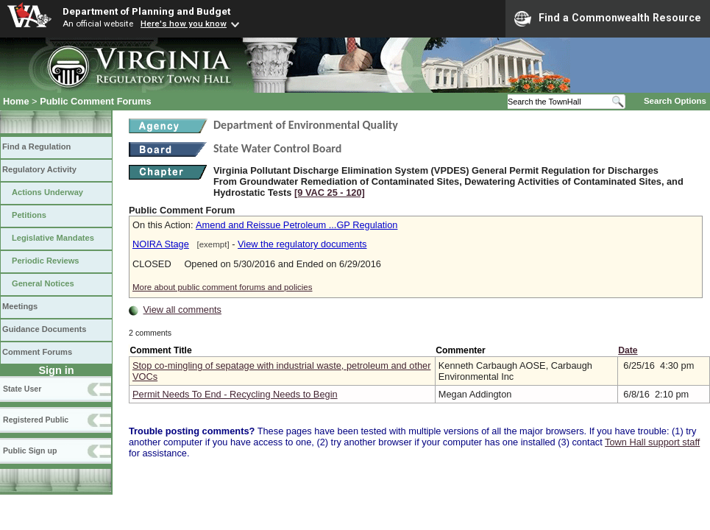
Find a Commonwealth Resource (607, 18)
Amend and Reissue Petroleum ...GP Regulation (296, 224)
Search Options (675, 100)
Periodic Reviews (45, 260)
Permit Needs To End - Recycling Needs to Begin (235, 394)
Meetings (20, 306)
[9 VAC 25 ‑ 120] (329, 192)
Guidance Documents (44, 329)
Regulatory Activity (39, 169)
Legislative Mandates (53, 237)
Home (16, 101)
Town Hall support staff (652, 442)
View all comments (182, 309)
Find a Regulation (36, 146)
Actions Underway (47, 192)
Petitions (29, 215)
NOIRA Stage (160, 244)
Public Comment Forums (95, 101)
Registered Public (35, 419)
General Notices (43, 283)
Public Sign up (30, 450)
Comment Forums (37, 351)
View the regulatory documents (302, 244)
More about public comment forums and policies (222, 287)
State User (22, 388)
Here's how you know (184, 23)
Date (627, 350)
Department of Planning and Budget (146, 11)
